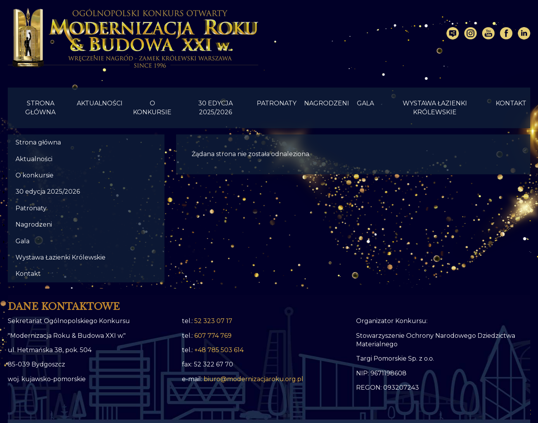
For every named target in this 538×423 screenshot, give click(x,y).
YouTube (488, 33)
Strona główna (40, 107)
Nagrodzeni (326, 103)
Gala (365, 103)
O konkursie (152, 107)
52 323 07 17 (213, 321)
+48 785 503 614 (219, 350)
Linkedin (524, 33)
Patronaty (276, 103)
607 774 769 (213, 335)
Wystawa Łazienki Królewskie (435, 107)
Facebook (506, 33)
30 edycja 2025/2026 (215, 107)
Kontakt (511, 103)
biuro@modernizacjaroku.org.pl (253, 379)
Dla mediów (452, 33)
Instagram (470, 33)
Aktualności (100, 103)
